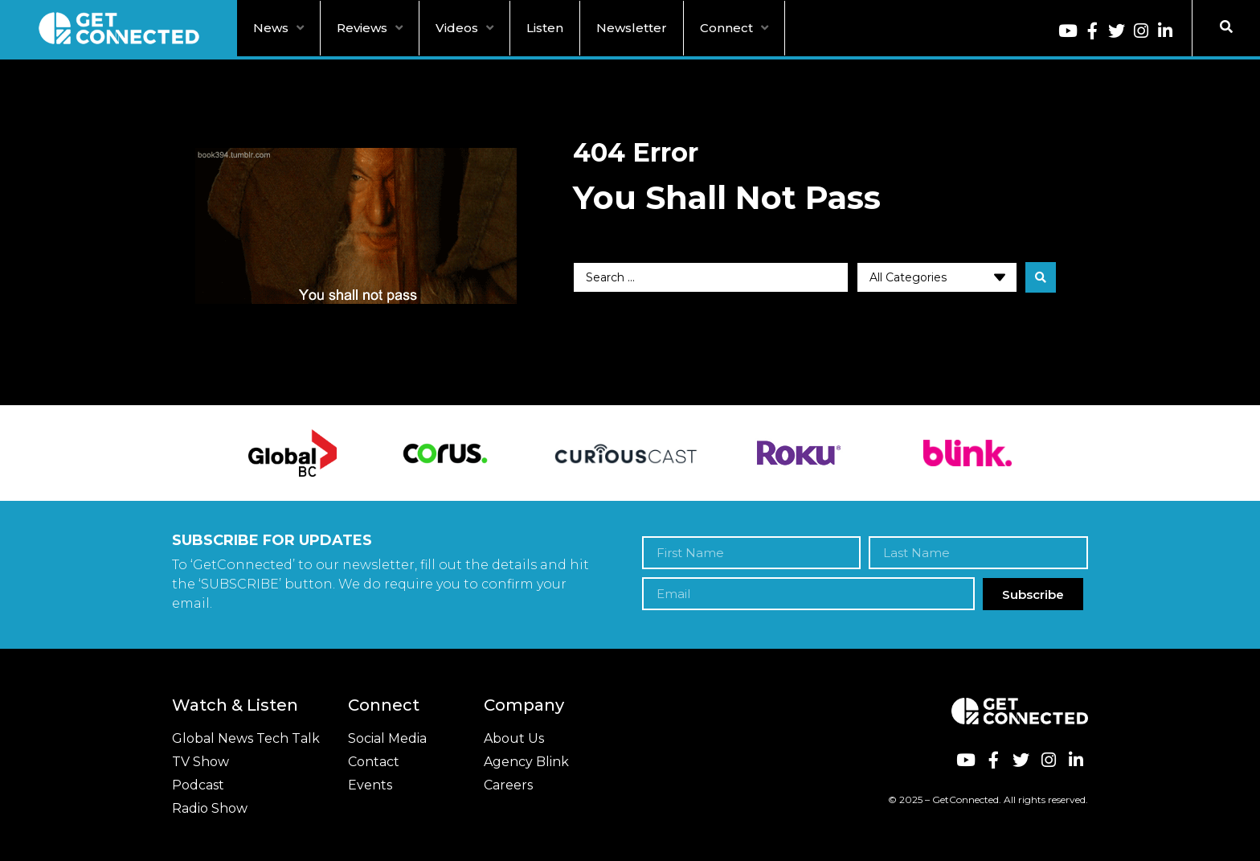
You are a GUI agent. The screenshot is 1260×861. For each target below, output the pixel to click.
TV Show (200, 761)
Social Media (387, 738)
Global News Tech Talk (246, 738)
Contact (373, 761)
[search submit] (1040, 277)
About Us (514, 738)
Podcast (198, 785)
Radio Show (210, 808)
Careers (508, 785)
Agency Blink (526, 761)
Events (370, 785)
